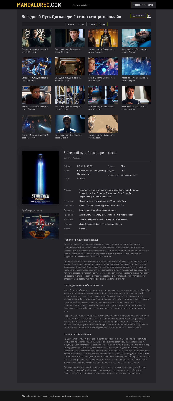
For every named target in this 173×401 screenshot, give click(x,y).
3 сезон (81, 24)
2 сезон (92, 24)
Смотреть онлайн (81, 5)
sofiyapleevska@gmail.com (138, 396)
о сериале (138, 16)
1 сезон (102, 24)
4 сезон (71, 24)
